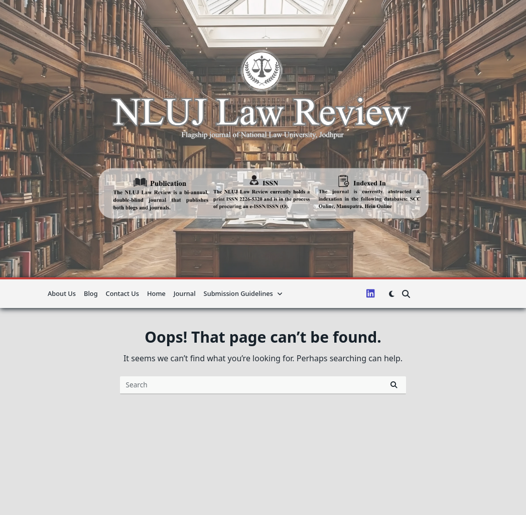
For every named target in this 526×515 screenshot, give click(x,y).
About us (62, 293)
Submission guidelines (243, 293)
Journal (185, 293)
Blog (91, 293)
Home (156, 293)
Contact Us (122, 293)
